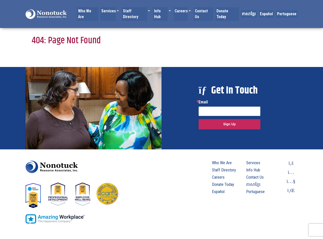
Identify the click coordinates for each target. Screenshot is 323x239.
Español (269, 11)
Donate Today (233, 11)
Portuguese (288, 11)
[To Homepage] (46, 11)
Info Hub (169, 11)
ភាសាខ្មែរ (253, 11)
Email (203, 102)
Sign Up (229, 124)
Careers (189, 11)
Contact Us (210, 11)
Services (119, 11)
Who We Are (100, 11)
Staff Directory (144, 11)
